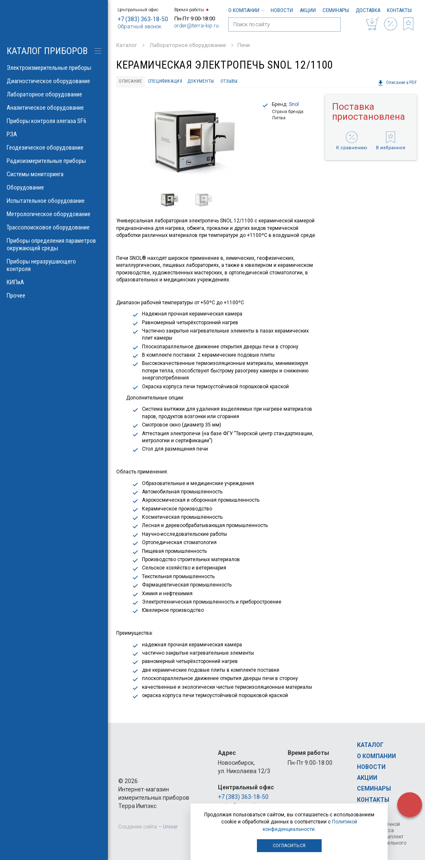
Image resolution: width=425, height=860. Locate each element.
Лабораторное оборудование (54, 94)
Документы (201, 81)
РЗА (54, 134)
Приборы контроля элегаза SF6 (54, 121)
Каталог (370, 745)
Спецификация (165, 81)
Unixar (170, 827)
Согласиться (289, 845)
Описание (130, 81)
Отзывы (229, 81)
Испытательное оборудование (54, 201)
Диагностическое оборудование (54, 81)
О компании (246, 10)
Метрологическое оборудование (54, 214)
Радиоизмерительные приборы (54, 161)
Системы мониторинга (54, 174)
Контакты (399, 10)
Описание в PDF (397, 83)
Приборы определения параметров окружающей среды (54, 244)
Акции (308, 10)
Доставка (368, 10)
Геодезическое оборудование (54, 147)
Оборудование (54, 187)
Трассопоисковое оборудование (54, 227)
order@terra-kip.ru (196, 25)
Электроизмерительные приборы (54, 67)
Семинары (335, 10)
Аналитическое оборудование (54, 107)
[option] (185, 140)
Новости (282, 10)
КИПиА (54, 282)
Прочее (54, 295)
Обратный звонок (139, 26)
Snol (294, 104)
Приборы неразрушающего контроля (54, 265)
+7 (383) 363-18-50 (142, 19)
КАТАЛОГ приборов (47, 51)
